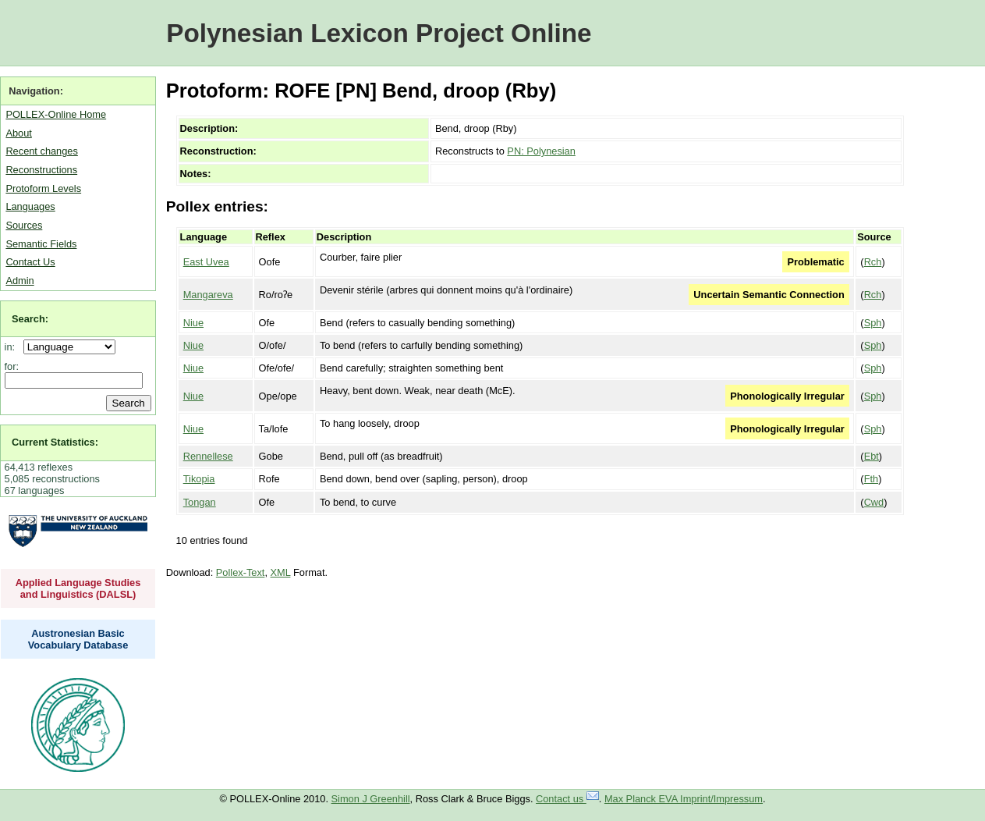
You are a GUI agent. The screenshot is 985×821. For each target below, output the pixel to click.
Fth (871, 479)
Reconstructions (41, 170)
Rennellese (208, 456)
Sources (23, 225)
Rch (873, 262)
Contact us (567, 799)
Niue (193, 323)
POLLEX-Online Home (55, 114)
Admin (19, 280)
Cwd (874, 502)
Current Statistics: (55, 442)
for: (12, 366)
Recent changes (41, 151)
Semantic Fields (40, 244)
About (18, 133)
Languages (30, 206)
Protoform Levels (43, 188)
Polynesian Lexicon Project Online (378, 33)
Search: (30, 319)
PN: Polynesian (541, 151)
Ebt (871, 456)
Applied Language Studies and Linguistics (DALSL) (78, 588)
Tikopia (199, 479)
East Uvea (206, 262)
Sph (873, 323)
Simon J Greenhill (370, 799)
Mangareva (208, 294)
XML (281, 572)
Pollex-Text (240, 572)
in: (13, 347)
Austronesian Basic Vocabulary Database (78, 639)
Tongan (199, 502)
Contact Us (30, 262)
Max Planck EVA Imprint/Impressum (683, 799)
